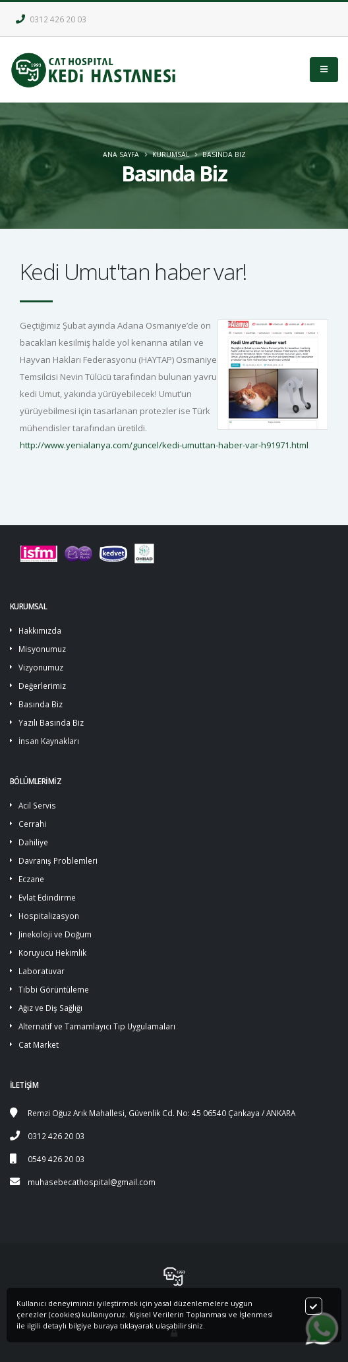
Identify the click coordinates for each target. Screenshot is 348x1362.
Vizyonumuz (40, 667)
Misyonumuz (42, 649)
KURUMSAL (170, 154)
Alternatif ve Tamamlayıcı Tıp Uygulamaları (96, 1026)
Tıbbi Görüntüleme (53, 989)
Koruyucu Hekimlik (52, 952)
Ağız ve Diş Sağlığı (50, 1007)
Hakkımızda (39, 630)
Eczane (31, 879)
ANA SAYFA (121, 154)
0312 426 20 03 (51, 19)
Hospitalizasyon (48, 915)
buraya (106, 1325)
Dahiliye (33, 842)
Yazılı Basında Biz (51, 722)
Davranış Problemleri (58, 860)
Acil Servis (37, 805)
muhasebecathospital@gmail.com (92, 1182)
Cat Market (38, 1044)
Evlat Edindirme (47, 897)
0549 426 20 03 (56, 1159)
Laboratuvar (41, 971)
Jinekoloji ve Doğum (55, 934)
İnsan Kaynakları (48, 741)
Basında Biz (224, 154)
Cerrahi (32, 823)
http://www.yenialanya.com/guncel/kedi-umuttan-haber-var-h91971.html (164, 445)
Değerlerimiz (42, 685)
